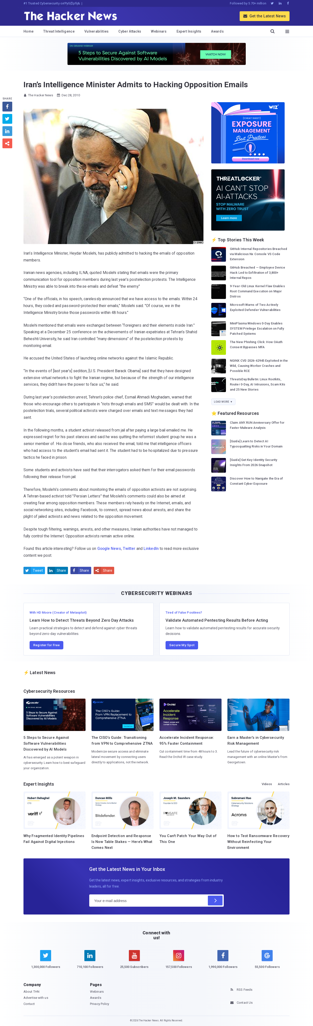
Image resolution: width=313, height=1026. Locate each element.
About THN (31, 991)
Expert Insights (189, 31)
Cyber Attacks (129, 31)
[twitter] (45, 962)
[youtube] (134, 962)
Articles (284, 784)
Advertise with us (35, 998)
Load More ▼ (223, 401)
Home (28, 31)
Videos (267, 784)
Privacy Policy (99, 1004)
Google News (109, 548)
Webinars (159, 31)
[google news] (267, 960)
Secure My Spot (181, 645)
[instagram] (178, 962)
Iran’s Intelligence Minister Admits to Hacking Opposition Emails (135, 84)
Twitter (129, 548)
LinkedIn (151, 548)
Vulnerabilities (96, 31)
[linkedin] (90, 962)
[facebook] (223, 962)
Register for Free (46, 645)
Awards (217, 31)
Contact (29, 1004)
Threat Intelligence (59, 31)
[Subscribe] (215, 900)
